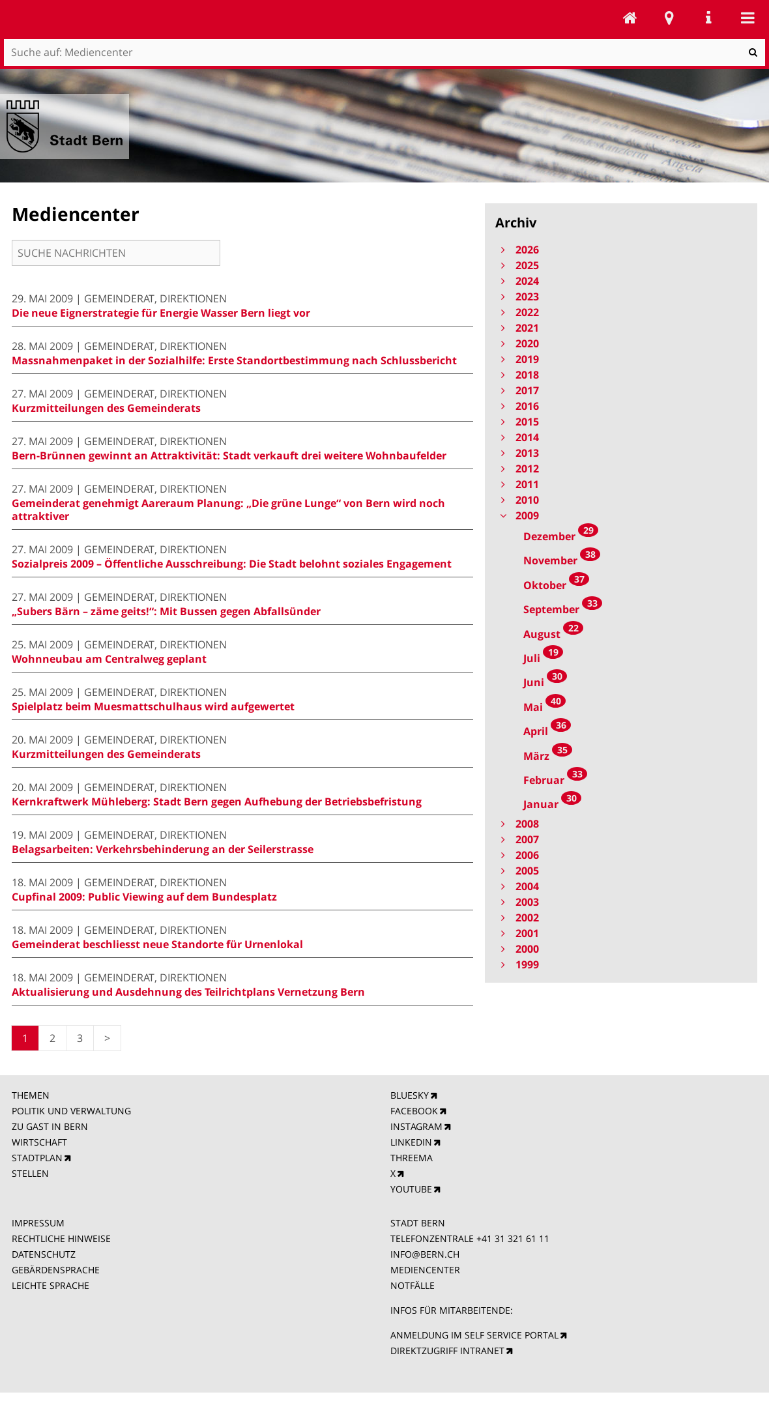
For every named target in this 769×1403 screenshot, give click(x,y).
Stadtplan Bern (669, 17)
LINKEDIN (411, 1142)
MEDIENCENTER (425, 1270)
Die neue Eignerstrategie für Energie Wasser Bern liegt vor (161, 313)
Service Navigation (708, 17)
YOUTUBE (411, 1189)
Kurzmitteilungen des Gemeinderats (106, 408)
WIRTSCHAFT (39, 1142)
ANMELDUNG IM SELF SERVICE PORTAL (474, 1335)
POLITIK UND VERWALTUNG (71, 1111)
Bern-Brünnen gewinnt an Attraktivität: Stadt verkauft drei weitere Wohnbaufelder (229, 455)
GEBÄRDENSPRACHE (56, 1270)
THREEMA (411, 1157)
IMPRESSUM (38, 1223)
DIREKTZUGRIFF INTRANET (447, 1350)
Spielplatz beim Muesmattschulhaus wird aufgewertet (153, 706)
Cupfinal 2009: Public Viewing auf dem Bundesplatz (144, 897)
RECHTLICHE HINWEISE (61, 1238)
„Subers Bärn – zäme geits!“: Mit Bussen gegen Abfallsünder (166, 611)
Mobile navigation (747, 17)
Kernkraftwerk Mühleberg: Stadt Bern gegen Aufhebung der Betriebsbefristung (217, 801)
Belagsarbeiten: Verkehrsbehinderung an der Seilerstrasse (162, 849)
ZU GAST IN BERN (50, 1126)
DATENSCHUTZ (44, 1254)
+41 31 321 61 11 (512, 1238)
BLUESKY (409, 1095)
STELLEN (30, 1173)
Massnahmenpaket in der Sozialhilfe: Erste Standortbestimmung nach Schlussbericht (234, 360)
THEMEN (31, 1095)
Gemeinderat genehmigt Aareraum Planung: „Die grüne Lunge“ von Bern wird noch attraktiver (228, 509)
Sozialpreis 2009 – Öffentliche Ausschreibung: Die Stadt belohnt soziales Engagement (232, 564)
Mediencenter (630, 17)
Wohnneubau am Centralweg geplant (109, 659)
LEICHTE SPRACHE (50, 1285)
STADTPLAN (37, 1157)
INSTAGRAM (416, 1126)
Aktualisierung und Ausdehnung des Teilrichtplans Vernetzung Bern (188, 992)
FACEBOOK (414, 1111)
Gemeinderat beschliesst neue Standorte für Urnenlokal (157, 944)
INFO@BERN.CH (424, 1254)
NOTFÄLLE (412, 1285)
